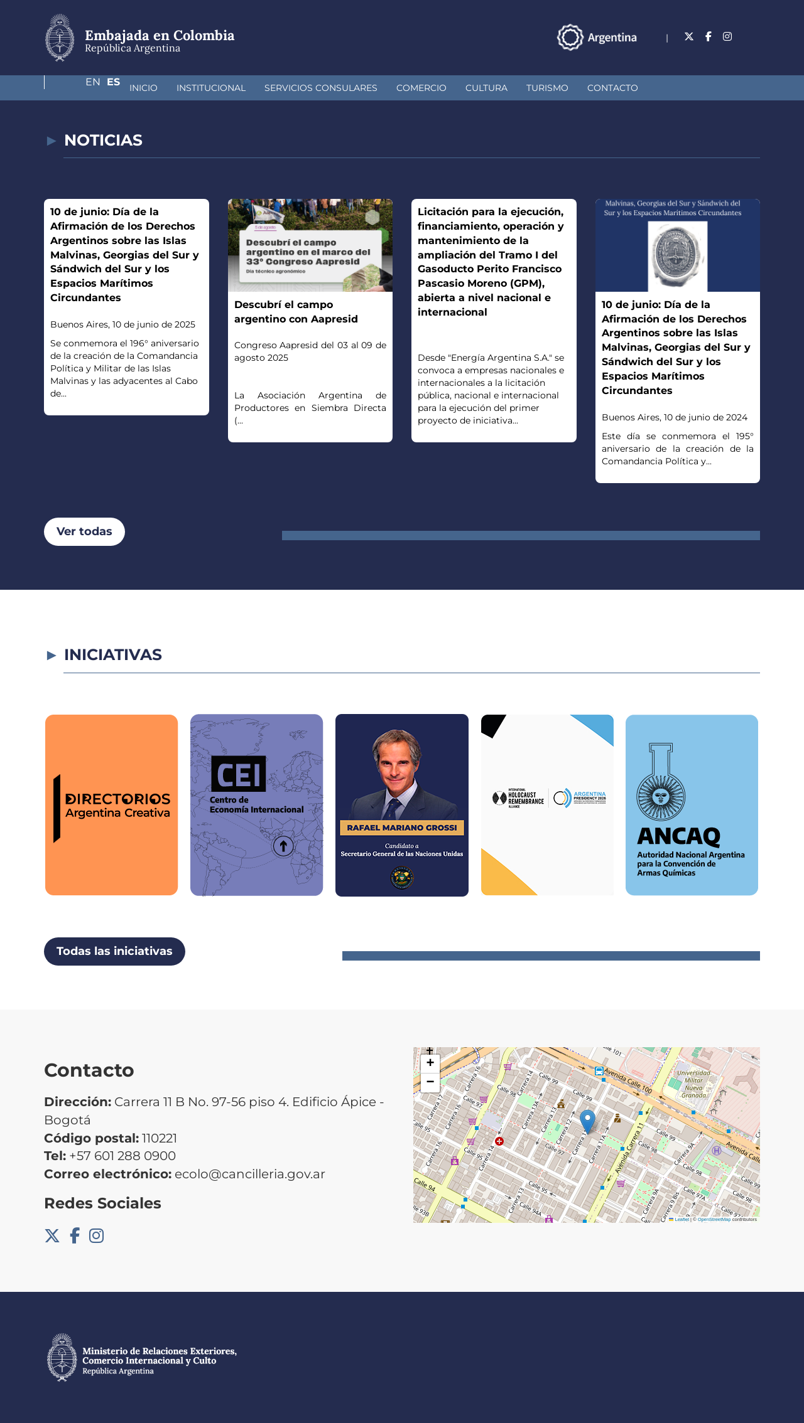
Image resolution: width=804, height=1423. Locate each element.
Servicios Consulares (254, 87)
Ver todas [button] (84, 531)
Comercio (355, 87)
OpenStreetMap (714, 1219)
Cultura (420, 87)
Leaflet (679, 1219)
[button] (587, 1122)
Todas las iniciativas (115, 951)
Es (753, 37)
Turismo (481, 87)
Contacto (546, 87)
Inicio (77, 87)
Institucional (144, 87)
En (728, 37)
